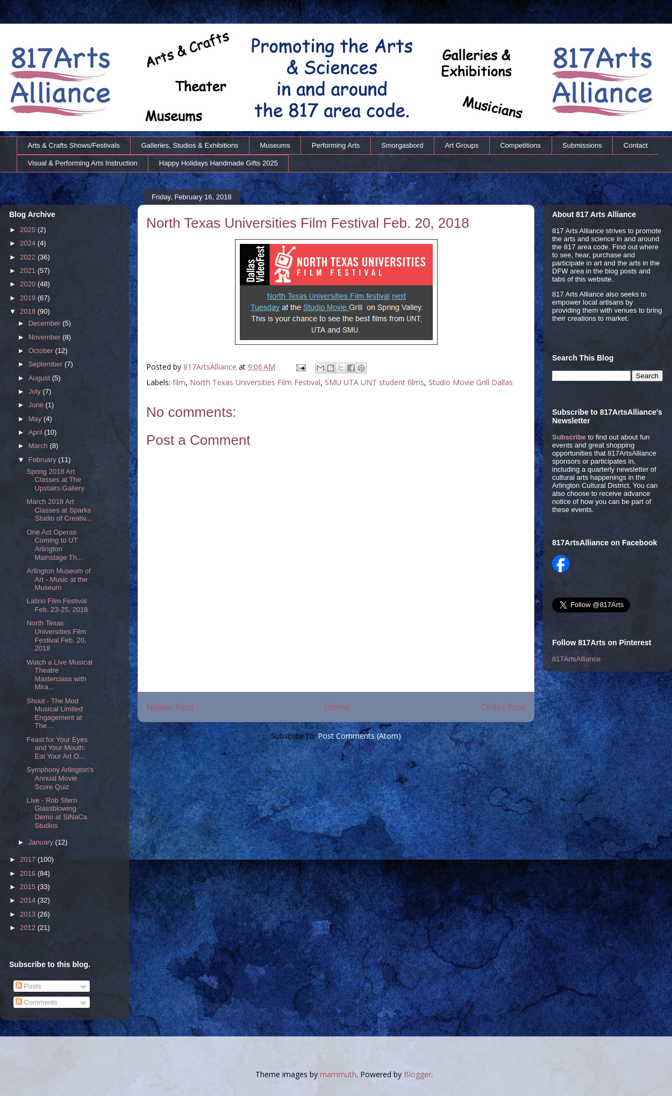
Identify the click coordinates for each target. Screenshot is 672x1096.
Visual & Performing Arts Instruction (83, 163)
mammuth (338, 1074)
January (41, 842)
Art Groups (461, 145)
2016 (29, 873)
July (35, 391)
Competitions (520, 145)
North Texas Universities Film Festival (255, 382)
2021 (29, 270)
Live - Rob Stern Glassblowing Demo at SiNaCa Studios (56, 813)
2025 (29, 230)
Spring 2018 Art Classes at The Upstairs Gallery (55, 479)
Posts (28, 986)
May (36, 419)
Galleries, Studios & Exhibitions (190, 145)
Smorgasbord (402, 145)
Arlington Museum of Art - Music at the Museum (58, 579)
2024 (29, 243)
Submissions (582, 145)
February (43, 460)
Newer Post (170, 707)
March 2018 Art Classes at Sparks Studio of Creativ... (58, 509)
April (36, 432)
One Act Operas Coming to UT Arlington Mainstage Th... (54, 544)
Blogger (417, 1074)
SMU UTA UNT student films (374, 382)
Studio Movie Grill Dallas (470, 382)
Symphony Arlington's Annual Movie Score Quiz (60, 778)
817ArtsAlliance (211, 367)
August (40, 378)
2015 (29, 887)
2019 (29, 298)
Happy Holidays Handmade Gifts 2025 (218, 163)
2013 (29, 914)
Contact (636, 145)
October (41, 351)
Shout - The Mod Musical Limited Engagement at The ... (54, 713)
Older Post (503, 707)
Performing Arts (336, 145)
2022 (29, 257)
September (46, 364)
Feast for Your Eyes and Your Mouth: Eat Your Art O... (56, 748)
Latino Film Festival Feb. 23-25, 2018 (57, 605)
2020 (29, 284)
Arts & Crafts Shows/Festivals (74, 145)
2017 (29, 859)
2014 (29, 900)
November (45, 337)
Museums (275, 145)
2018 (29, 311)
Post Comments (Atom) (359, 736)
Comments (37, 1002)
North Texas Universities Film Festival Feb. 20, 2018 (56, 635)
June (37, 405)
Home (338, 707)
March (39, 446)
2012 (29, 928)
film (179, 382)
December (45, 323)
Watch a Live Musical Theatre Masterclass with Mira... (59, 674)
